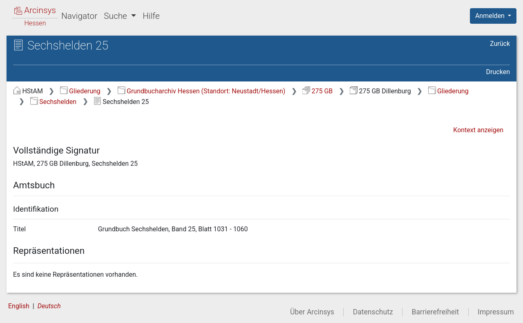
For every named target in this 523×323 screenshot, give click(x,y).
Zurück (500, 43)
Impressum (496, 312)
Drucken (498, 72)
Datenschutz (373, 312)
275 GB (317, 91)
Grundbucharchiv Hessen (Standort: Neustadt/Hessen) (202, 91)
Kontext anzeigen (478, 130)
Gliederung (80, 91)
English (18, 306)
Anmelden (490, 16)
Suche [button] (116, 16)
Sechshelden (53, 102)
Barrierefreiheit (435, 312)
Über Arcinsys (312, 312)
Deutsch (49, 306)
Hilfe (151, 16)
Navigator (79, 16)
